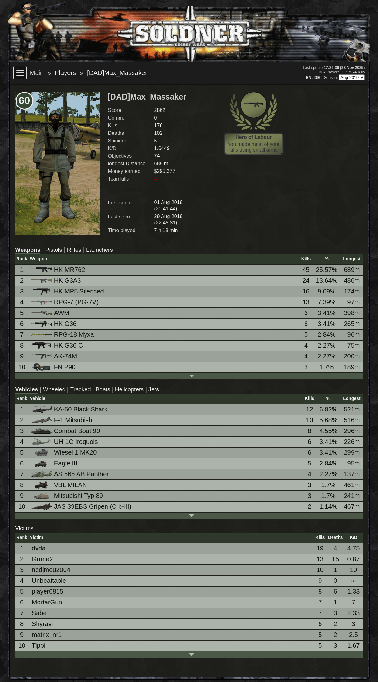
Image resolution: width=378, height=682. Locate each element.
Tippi (38, 645)
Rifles (74, 250)
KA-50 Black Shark (69, 409)
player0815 (47, 591)
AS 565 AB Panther (70, 474)
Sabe (39, 613)
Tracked (80, 389)
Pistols (53, 250)
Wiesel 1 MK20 (64, 452)
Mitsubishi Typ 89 (67, 495)
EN (308, 77)
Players (65, 72)
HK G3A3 (56, 280)
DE (317, 77)
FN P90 (54, 367)
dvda (38, 548)
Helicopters (129, 389)
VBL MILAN (59, 485)
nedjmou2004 (51, 569)
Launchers (99, 250)
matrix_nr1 (47, 634)
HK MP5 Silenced (68, 291)
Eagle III (54, 463)
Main (37, 72)
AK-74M (54, 356)
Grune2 (42, 558)
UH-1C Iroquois (65, 441)
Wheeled (54, 389)
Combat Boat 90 (66, 430)
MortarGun (47, 602)
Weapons (28, 250)
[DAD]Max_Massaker (117, 72)
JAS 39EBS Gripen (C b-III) (81, 506)
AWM (50, 312)
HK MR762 (58, 269)
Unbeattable (49, 580)
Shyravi (42, 623)
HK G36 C (57, 345)
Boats (103, 389)
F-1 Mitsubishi (62, 420)
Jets (153, 389)
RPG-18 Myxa (63, 334)
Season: (331, 77)
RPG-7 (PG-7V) (65, 302)
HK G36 (54, 323)
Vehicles (26, 389)
